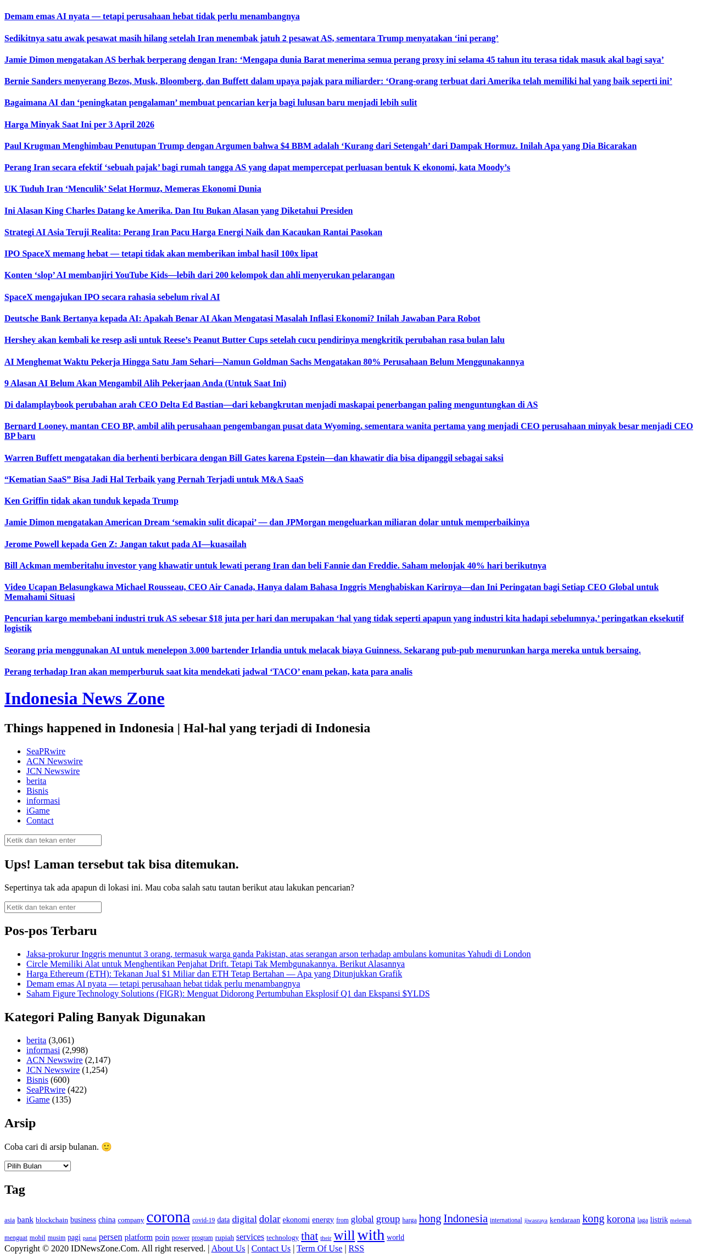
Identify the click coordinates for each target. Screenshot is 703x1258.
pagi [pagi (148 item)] (74, 1237)
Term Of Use (319, 1248)
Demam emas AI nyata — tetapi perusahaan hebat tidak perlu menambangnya (152, 16)
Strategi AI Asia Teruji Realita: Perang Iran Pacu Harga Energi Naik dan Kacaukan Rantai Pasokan (193, 232)
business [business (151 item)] (83, 1220)
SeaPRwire (45, 751)
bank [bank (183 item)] (25, 1219)
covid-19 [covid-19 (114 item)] (203, 1220)
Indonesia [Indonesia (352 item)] (465, 1218)
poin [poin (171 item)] (162, 1237)
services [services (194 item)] (250, 1237)
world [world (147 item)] (395, 1237)
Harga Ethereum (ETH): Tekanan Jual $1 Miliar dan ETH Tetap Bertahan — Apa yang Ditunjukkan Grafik (214, 973)
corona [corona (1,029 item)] (168, 1217)
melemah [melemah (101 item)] (680, 1220)
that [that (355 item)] (309, 1236)
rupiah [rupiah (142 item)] (224, 1237)
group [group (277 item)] (388, 1218)
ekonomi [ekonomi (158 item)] (296, 1219)
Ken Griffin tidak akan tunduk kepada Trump (91, 500)
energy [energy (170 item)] (323, 1219)
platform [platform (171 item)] (139, 1237)
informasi (43, 800)
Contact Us (271, 1248)
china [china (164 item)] (107, 1219)
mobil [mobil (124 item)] (38, 1238)
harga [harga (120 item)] (409, 1220)
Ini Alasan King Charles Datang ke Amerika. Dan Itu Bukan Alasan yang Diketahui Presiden (178, 210)
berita (36, 781)
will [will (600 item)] (344, 1235)
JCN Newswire (53, 771)
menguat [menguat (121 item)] (15, 1238)
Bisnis (37, 790)
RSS (356, 1248)
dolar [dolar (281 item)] (270, 1218)
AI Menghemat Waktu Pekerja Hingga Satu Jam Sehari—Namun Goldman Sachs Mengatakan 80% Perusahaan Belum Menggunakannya (264, 361)
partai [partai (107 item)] (90, 1237)
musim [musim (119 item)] (57, 1238)
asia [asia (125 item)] (9, 1220)
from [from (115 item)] (342, 1220)
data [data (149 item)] (223, 1220)
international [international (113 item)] (506, 1220)
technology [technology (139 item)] (282, 1237)
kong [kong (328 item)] (593, 1218)
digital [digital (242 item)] (244, 1219)
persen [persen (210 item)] (110, 1237)
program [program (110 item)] (202, 1237)
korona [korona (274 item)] (621, 1218)
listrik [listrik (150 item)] (659, 1220)
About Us (228, 1248)
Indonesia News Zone (84, 698)
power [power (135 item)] (180, 1238)
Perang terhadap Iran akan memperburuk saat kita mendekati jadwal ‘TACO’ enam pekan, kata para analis (208, 671)
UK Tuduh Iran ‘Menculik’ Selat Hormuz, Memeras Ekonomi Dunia (132, 188)
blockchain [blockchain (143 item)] (52, 1220)
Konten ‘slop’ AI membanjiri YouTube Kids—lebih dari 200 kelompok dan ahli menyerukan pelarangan (199, 275)
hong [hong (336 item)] (430, 1218)
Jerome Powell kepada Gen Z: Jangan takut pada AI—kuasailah (125, 544)
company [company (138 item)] (131, 1220)
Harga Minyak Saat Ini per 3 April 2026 (79, 124)
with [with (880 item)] (370, 1234)
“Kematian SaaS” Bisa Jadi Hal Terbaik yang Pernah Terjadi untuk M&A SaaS (154, 479)
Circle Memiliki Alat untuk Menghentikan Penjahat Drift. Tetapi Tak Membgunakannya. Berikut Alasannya (215, 963)
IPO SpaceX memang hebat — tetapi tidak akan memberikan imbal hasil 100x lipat (161, 253)
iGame (38, 810)
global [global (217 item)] (362, 1219)
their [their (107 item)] (325, 1237)
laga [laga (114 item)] (643, 1220)
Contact (40, 820)
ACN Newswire (54, 761)
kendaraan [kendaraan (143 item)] (565, 1220)
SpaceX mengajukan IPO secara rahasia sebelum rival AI (112, 297)
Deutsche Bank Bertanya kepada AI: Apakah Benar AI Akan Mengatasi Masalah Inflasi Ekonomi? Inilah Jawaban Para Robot (242, 318)
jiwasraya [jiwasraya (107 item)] (536, 1220)
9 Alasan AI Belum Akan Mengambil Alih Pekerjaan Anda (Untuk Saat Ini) (145, 383)
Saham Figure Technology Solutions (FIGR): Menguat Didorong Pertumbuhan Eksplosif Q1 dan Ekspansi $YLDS (228, 993)
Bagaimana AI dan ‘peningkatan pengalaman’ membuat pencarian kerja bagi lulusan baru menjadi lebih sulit (210, 102)
